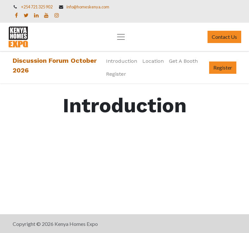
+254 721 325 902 (37, 6)
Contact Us (224, 37)
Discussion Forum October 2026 (55, 65)
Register (222, 67)
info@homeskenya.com (87, 6)
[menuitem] (121, 61)
